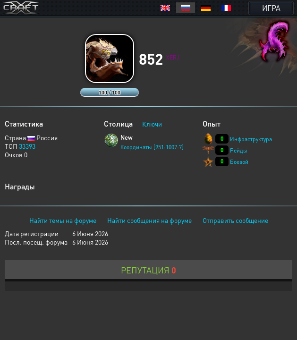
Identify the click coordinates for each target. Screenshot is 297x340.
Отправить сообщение (235, 220)
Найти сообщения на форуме (149, 220)
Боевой (239, 161)
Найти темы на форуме (62, 220)
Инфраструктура (251, 139)
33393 (27, 146)
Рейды (238, 150)
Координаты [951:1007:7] (152, 147)
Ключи (152, 123)
